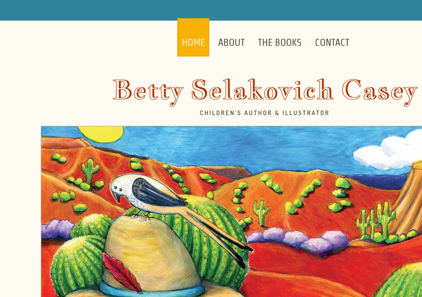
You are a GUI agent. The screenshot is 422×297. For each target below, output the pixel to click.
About (231, 42)
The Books (280, 42)
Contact (332, 42)
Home (193, 42)
